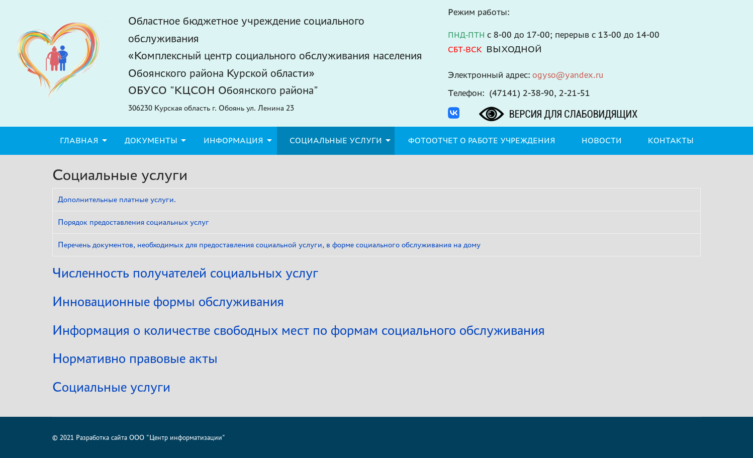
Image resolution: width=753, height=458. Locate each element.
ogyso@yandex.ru (568, 74)
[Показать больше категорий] (694, 267)
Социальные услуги (336, 140)
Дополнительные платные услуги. (117, 199)
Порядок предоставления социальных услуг (133, 222)
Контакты (671, 140)
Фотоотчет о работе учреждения (481, 140)
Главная (79, 140)
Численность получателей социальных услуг (185, 273)
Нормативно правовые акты (135, 358)
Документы (151, 140)
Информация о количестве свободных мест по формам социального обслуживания (298, 330)
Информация (233, 140)
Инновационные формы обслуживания (168, 301)
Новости (602, 140)
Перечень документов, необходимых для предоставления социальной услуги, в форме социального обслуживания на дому (269, 244)
